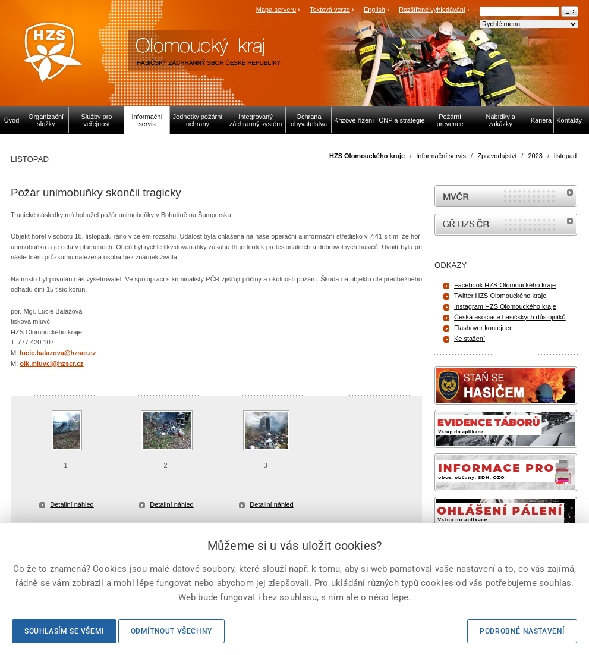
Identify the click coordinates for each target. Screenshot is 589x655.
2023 (535, 155)
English (374, 9)
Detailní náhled (71, 504)
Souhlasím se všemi (64, 631)
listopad (565, 155)
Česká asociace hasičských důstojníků (510, 317)
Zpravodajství (496, 155)
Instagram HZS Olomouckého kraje (505, 306)
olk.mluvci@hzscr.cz (51, 363)
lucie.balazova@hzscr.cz (58, 352)
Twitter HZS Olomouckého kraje (500, 295)
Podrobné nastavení (522, 631)
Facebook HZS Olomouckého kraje (505, 285)
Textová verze (330, 9)
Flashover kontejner (483, 327)
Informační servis (441, 155)
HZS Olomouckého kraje (367, 155)
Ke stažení (469, 338)
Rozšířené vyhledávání (432, 9)
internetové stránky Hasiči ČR (505, 225)
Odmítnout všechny (171, 631)
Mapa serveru (276, 9)
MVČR (505, 196)
